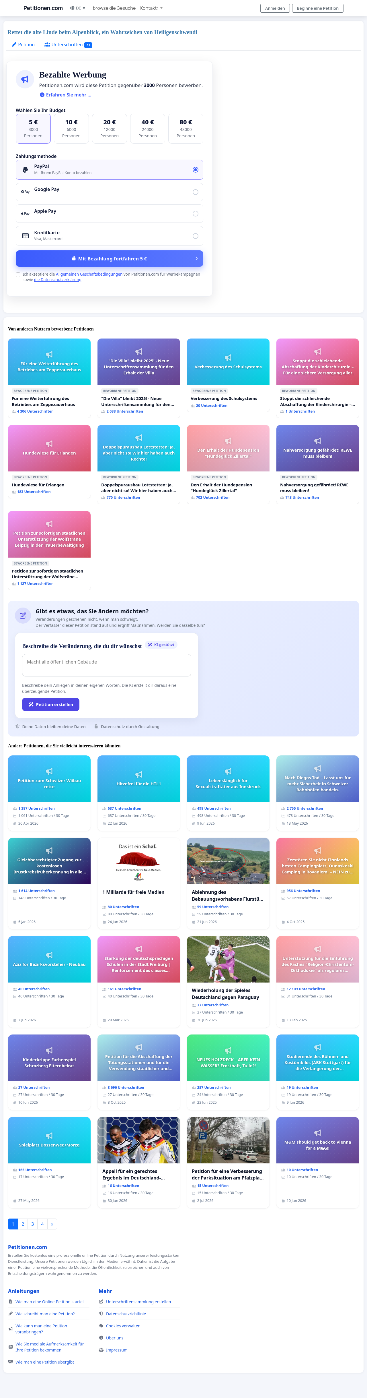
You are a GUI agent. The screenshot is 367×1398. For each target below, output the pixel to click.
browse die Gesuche (114, 8)
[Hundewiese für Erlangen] (49, 461)
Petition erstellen (50, 704)
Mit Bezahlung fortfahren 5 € (112, 258)
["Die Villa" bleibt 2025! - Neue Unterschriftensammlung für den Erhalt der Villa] (138, 378)
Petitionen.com (43, 8)
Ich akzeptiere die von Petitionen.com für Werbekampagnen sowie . (111, 276)
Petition (23, 44)
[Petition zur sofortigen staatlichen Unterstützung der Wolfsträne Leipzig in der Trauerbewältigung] (49, 550)
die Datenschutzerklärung (57, 279)
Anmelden (275, 8)
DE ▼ (78, 8)
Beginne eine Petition (318, 8)
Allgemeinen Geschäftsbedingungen (89, 274)
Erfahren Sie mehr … (65, 95)
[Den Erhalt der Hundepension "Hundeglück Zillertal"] (228, 464)
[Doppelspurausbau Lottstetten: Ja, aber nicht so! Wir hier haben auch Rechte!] (138, 464)
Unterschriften (68, 44)
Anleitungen (24, 1290)
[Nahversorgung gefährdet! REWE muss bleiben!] (317, 464)
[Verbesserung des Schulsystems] (228, 375)
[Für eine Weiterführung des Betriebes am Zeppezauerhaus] (49, 378)
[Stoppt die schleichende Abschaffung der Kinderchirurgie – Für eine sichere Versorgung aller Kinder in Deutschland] (317, 378)
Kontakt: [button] (149, 8)
